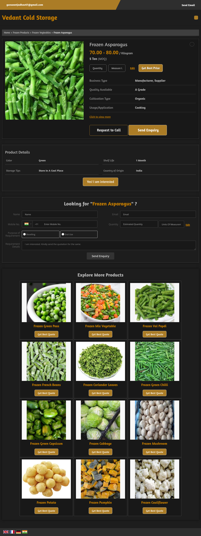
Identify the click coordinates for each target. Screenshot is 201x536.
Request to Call (109, 130)
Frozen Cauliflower (154, 502)
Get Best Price (151, 68)
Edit (132, 68)
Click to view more (100, 116)
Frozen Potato (46, 502)
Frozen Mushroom (154, 444)
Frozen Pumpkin (100, 502)
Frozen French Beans (46, 385)
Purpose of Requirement (12, 234)
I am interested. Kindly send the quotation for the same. (109, 245)
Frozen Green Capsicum (46, 444)
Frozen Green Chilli (154, 385)
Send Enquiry (148, 130)
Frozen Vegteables (41, 32)
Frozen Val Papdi (154, 326)
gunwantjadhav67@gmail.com (24, 4)
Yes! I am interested (100, 182)
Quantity (113, 224)
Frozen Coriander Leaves (100, 385)
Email (115, 214)
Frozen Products (21, 32)
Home (7, 32)
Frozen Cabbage (101, 444)
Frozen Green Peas (46, 326)
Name (16, 214)
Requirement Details (12, 245)
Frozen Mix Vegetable (100, 326)
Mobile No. (14, 224)
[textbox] (116, 68)
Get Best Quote (46, 334)
